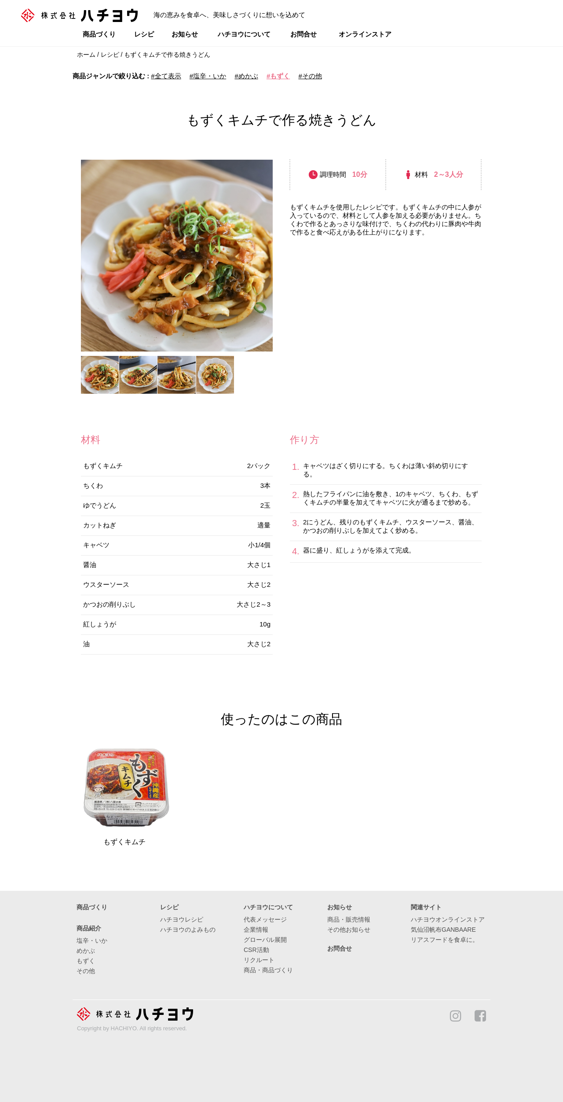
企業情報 (256, 929)
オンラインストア (365, 34)
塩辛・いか (92, 940)
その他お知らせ (348, 929)
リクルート (259, 959)
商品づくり (99, 34)
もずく (86, 960)
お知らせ (185, 34)
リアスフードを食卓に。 (445, 939)
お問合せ (303, 34)
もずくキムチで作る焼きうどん (167, 54)
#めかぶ (246, 76)
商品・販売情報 (348, 919)
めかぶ (86, 950)
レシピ (144, 34)
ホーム (86, 54)
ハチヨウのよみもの (188, 929)
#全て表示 (166, 76)
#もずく (278, 76)
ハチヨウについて (244, 34)
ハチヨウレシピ (181, 919)
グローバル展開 (265, 939)
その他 (86, 970)
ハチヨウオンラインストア (448, 919)
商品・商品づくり (268, 970)
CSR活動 (256, 949)
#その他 (310, 76)
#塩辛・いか (208, 76)
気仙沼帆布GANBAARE (443, 929)
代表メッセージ (265, 919)
